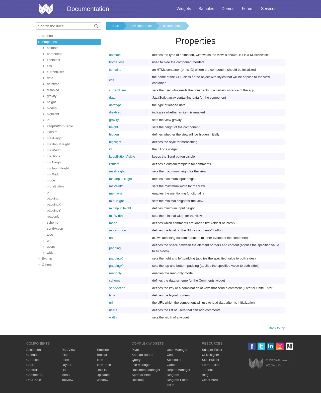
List (63, 370)
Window (102, 380)
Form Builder (211, 365)
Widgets (184, 9)
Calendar (33, 355)
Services (268, 9)
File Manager (141, 365)
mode (51, 180)
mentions (53, 156)
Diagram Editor (178, 380)
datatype (53, 84)
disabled (53, 90)
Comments (34, 375)
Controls (32, 370)
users (51, 246)
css (49, 66)
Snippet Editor (212, 350)
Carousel (32, 360)
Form (65, 360)
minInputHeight (58, 168)
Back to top (277, 328)
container (53, 60)
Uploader (103, 375)
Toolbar (102, 355)
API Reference (141, 26)
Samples (206, 9)
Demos (228, 9)
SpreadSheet (141, 375)
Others (47, 265)
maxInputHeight (58, 144)
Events (47, 258)
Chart (30, 365)
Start (115, 26)
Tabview (67, 380)
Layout (66, 365)
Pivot (135, 350)
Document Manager (146, 370)
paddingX (54, 204)
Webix (256, 363)
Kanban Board (142, 355)
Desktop (138, 380)
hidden (52, 108)
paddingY (54, 210)
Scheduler (174, 360)
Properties (49, 42)
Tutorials (208, 370)
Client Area (210, 380)
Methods (48, 36)
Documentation (88, 8)
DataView (68, 350)
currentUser (55, 72)
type (50, 234)
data (50, 78)
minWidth (53, 174)
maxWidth (54, 150)
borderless (54, 54)
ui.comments (172, 26)
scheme (52, 222)
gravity (51, 96)
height (51, 102)
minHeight (54, 162)
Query (136, 360)
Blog (205, 375)
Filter (65, 355)
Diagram (173, 375)
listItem (52, 132)
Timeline (103, 350)
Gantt (171, 365)
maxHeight (54, 138)
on (48, 192)
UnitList (102, 370)
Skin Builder (210, 360)
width (50, 252)
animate (52, 48)
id (48, 120)
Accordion (33, 350)
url (48, 240)
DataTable (33, 380)
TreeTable (104, 365)
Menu (65, 375)
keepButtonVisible (60, 126)
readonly (53, 216)
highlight (53, 114)
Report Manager (178, 370)
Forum (247, 9)
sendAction (55, 228)
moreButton (55, 186)
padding (52, 198)
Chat (170, 355)
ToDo (170, 385)
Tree (100, 360)
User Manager (177, 350)
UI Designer (210, 355)
